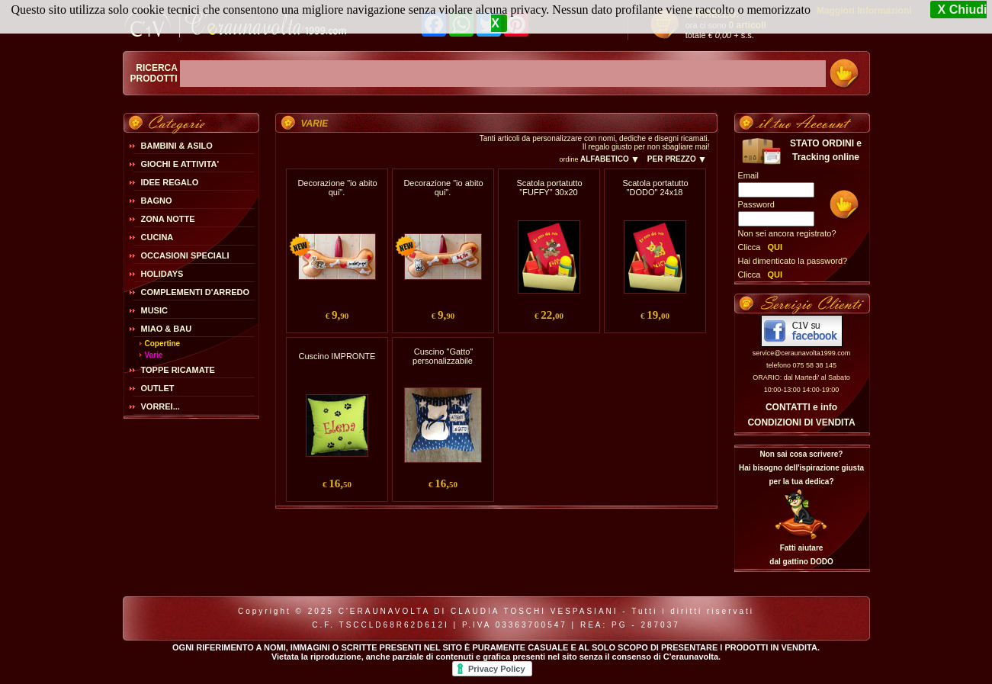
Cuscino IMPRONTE (337, 356)
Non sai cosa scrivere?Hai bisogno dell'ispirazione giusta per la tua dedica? (801, 468)
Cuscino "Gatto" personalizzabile (443, 356)
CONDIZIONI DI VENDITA (801, 422)
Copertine (163, 343)
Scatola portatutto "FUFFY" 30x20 (549, 187)
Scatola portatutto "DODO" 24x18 (655, 187)
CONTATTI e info (801, 407)
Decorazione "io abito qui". (337, 187)
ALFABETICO (609, 159)
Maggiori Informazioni (864, 10)
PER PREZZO (676, 159)
